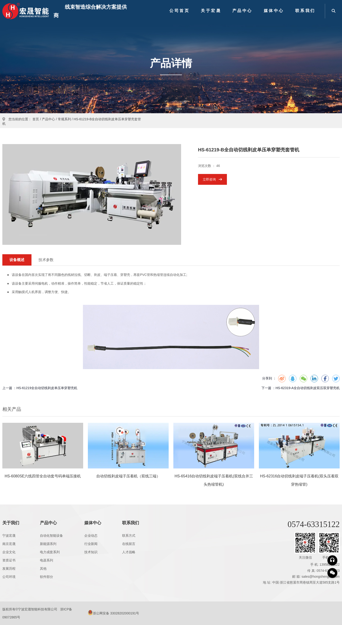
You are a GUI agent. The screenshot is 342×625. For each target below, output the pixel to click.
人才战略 (128, 552)
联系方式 (128, 535)
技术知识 (90, 552)
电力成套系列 (50, 552)
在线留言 (128, 544)
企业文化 (9, 552)
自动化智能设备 (51, 535)
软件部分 (46, 577)
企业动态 (90, 535)
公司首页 (179, 10)
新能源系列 (48, 544)
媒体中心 (274, 10)
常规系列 (64, 119)
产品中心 (242, 10)
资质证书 (9, 560)
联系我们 (305, 10)
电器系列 (46, 560)
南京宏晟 (9, 544)
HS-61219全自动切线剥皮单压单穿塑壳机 (46, 388)
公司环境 (9, 577)
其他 (43, 568)
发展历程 (9, 568)
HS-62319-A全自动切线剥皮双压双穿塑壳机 (308, 388)
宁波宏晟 (9, 535)
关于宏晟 (211, 10)
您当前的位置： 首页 (24, 119)
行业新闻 (90, 544)
